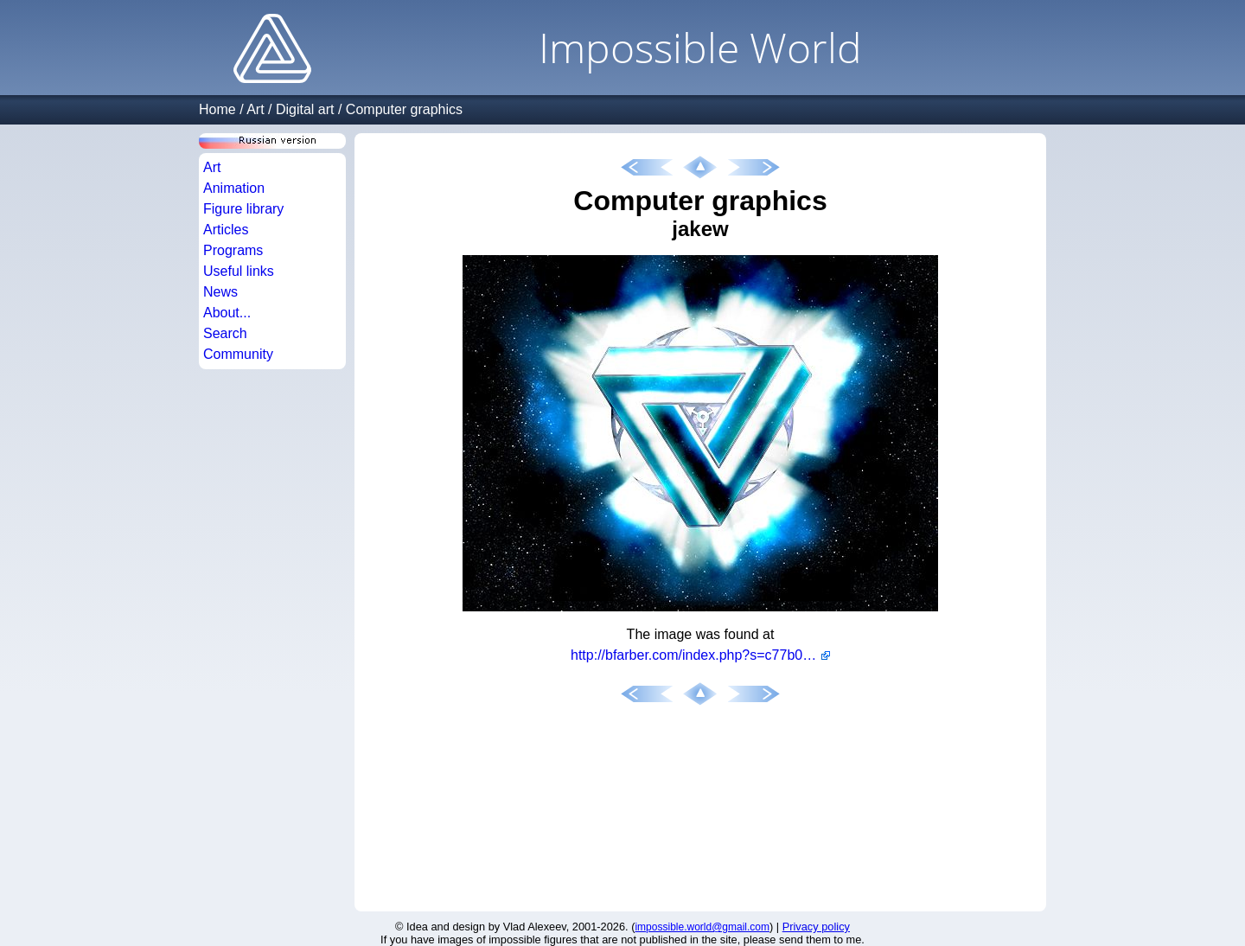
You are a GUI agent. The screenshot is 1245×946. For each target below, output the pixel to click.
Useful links (238, 271)
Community (238, 354)
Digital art (305, 109)
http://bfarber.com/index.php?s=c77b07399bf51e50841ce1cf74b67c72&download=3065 (700, 655)
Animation (234, 188)
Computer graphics (404, 109)
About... (227, 312)
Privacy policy (816, 926)
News (220, 291)
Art (255, 109)
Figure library (243, 208)
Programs (233, 250)
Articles (225, 229)
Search (225, 333)
